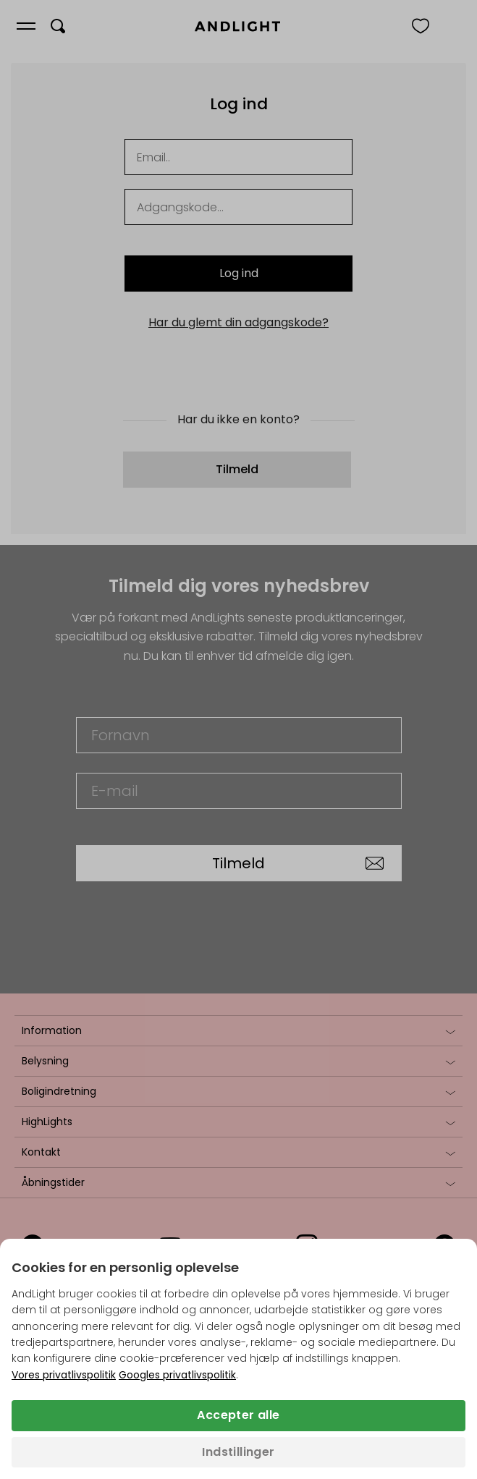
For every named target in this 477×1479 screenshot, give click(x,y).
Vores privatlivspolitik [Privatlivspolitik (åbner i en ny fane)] (64, 1375)
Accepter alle (238, 1415)
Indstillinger (238, 1452)
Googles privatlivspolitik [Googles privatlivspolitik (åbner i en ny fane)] (177, 1375)
